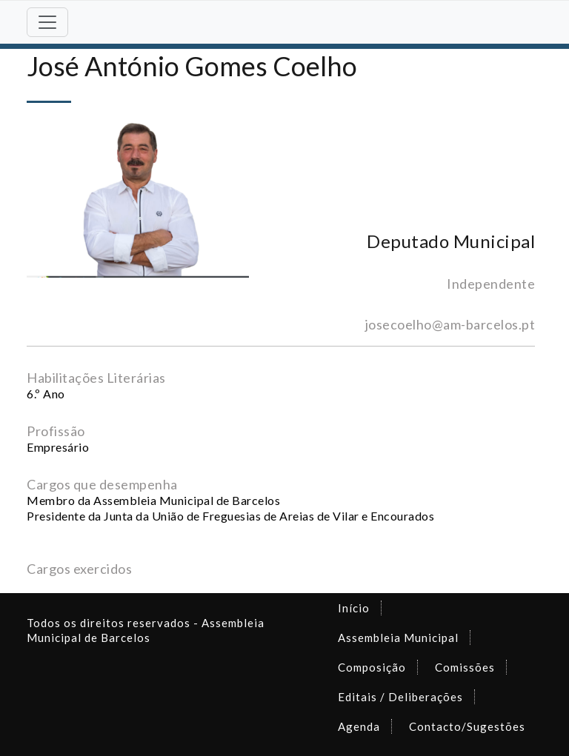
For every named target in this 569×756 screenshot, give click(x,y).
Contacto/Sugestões (467, 726)
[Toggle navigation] (47, 22)
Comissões (465, 667)
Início (354, 608)
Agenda (359, 726)
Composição (372, 667)
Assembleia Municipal (398, 637)
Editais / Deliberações (400, 696)
